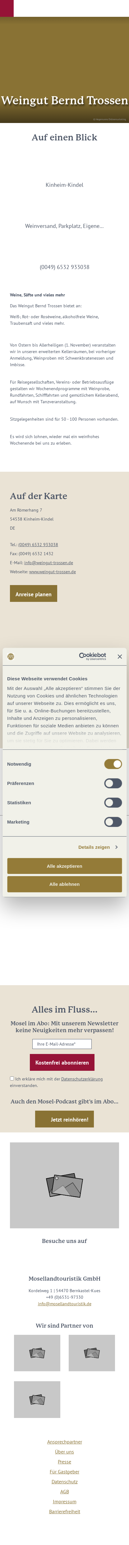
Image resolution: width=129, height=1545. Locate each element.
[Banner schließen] (119, 656)
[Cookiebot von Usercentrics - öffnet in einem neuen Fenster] (80, 657)
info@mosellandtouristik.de (64, 1303)
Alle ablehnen (64, 884)
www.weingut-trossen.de (52, 571)
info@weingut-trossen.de (48, 562)
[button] (7, 8)
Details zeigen (94, 847)
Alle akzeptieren (64, 865)
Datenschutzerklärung (82, 1079)
